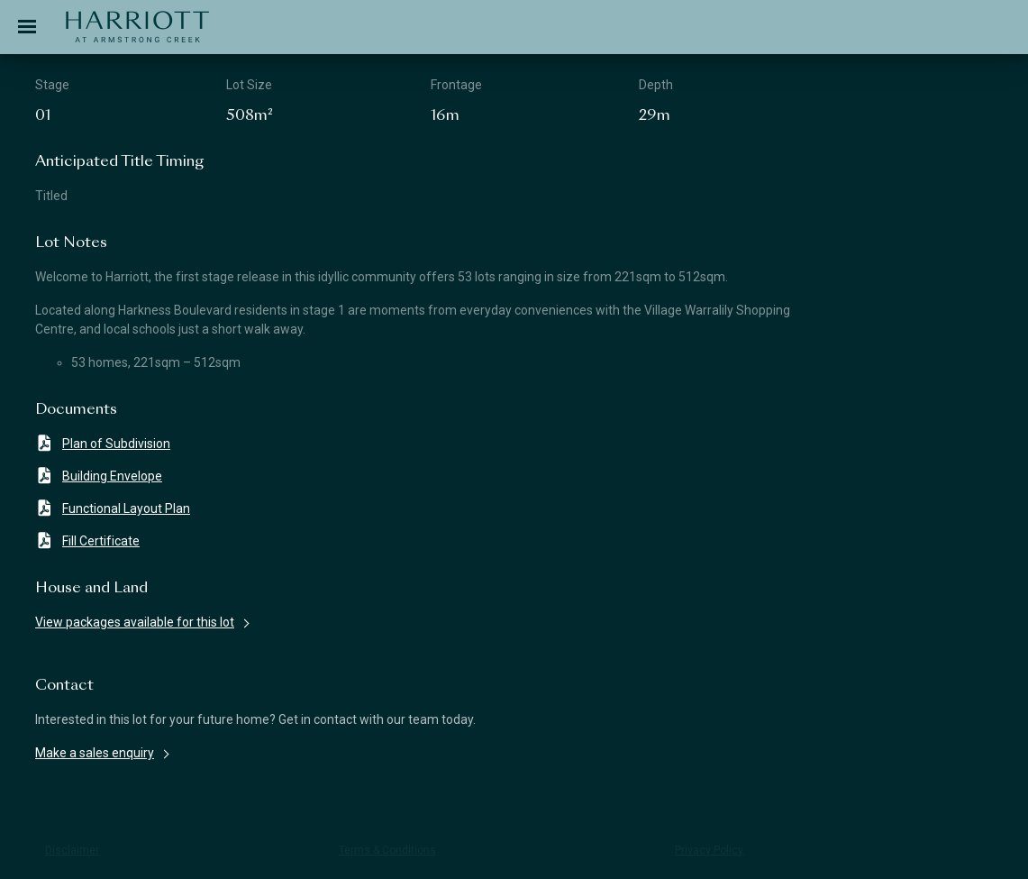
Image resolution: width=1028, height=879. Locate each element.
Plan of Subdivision (102, 443)
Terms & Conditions (387, 850)
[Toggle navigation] (27, 27)
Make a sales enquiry (94, 753)
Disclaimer (72, 850)
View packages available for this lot (134, 622)
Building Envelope (98, 475)
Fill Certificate (87, 540)
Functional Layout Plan (112, 508)
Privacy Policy (709, 850)
